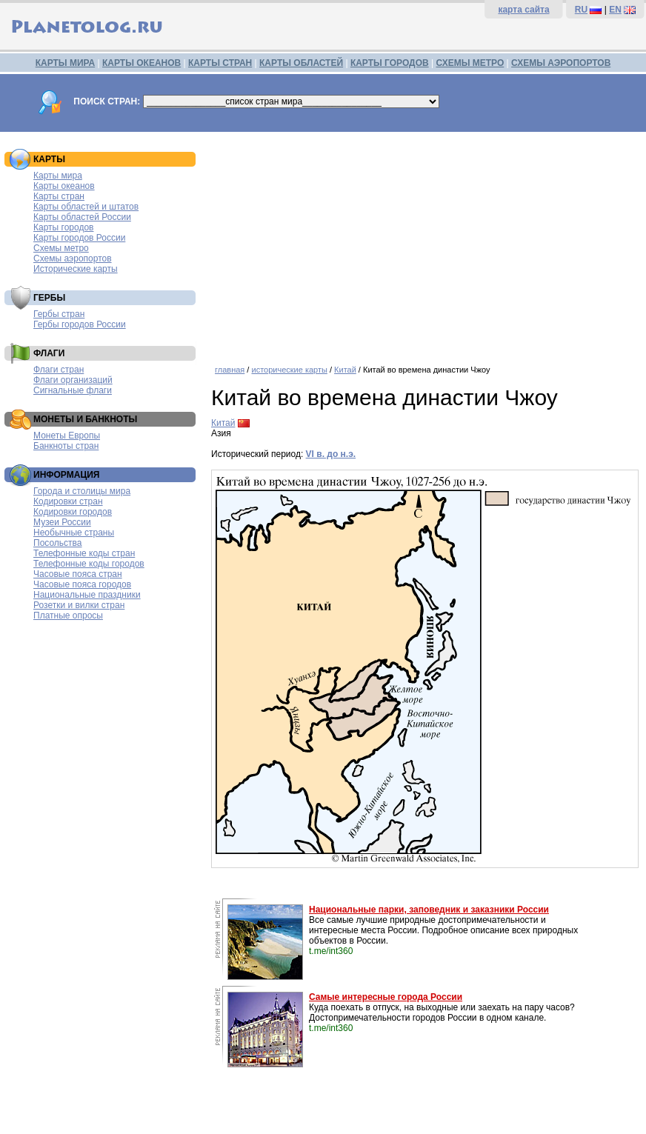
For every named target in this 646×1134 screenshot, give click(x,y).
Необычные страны (73, 532)
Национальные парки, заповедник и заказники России (429, 909)
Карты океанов (64, 186)
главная (229, 369)
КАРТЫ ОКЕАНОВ (141, 63)
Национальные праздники (87, 595)
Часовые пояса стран (77, 574)
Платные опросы (68, 615)
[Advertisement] (425, 243)
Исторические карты (75, 269)
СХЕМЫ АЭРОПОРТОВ (560, 63)
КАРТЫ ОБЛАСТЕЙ (301, 63)
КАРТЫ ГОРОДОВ (389, 63)
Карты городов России (79, 238)
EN (615, 9)
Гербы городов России (79, 324)
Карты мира (57, 175)
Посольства (57, 543)
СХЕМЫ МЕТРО (470, 63)
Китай (345, 369)
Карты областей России (82, 217)
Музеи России (62, 522)
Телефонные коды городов (88, 563)
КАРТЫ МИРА (65, 63)
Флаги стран (58, 369)
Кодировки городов (72, 512)
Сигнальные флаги (72, 390)
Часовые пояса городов (82, 584)
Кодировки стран (68, 501)
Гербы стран (58, 314)
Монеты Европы (66, 435)
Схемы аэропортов (72, 258)
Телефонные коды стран (84, 553)
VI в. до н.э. (331, 454)
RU (581, 9)
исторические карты (289, 369)
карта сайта (523, 9)
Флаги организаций (73, 380)
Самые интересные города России (385, 997)
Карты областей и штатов (86, 206)
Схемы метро (61, 248)
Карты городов (63, 227)
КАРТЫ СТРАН (220, 63)
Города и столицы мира (81, 491)
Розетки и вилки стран (78, 605)
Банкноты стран (66, 446)
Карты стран (58, 196)
